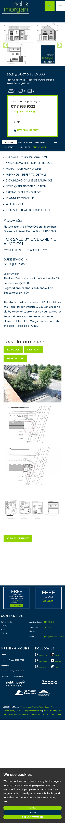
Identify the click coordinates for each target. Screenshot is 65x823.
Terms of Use (26, 707)
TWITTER (55, 667)
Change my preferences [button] (32, 817)
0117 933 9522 (23, 106)
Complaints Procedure (33, 711)
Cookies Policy (38, 707)
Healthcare (15, 358)
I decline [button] (32, 812)
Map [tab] (55, 142)
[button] (5, 44)
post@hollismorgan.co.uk (54, 636)
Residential (41, 655)
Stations (33, 349)
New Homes (41, 661)
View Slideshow (18, 538)
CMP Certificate (49, 711)
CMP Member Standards (27, 714)
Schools (13, 349)
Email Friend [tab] (40, 142)
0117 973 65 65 (49, 622)
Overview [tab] (9, 142)
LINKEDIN (55, 655)
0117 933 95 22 (49, 627)
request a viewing (24, 111)
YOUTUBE (56, 661)
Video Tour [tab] (25, 147)
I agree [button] (32, 808)
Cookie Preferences (53, 707)
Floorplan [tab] (9, 147)
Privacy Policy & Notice (13, 711)
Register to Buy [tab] (25, 142)
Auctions (40, 667)
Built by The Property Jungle (49, 714)
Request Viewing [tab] (40, 147)
